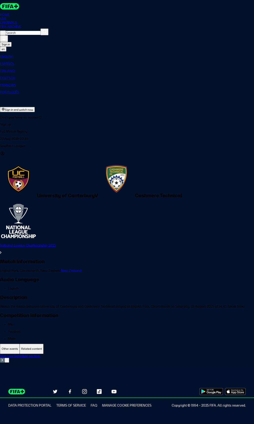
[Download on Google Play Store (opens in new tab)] (211, 391)
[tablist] (127, 349)
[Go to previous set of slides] (2, 360)
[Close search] (3, 32)
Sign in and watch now (17, 109)
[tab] (10, 349)
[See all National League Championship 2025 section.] (127, 248)
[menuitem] (127, 57)
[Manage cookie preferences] (126, 405)
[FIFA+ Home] (9, 6)
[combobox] (23, 33)
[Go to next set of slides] (7, 360)
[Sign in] (4, 38)
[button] (127, 124)
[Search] (44, 32)
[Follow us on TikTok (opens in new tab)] (99, 391)
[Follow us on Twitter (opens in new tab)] (55, 391)
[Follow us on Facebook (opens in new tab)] (69, 391)
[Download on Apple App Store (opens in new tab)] (235, 391)
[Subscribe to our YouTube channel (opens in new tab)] (114, 391)
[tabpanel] (127, 364)
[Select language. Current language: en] (3, 49)
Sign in (6, 44)
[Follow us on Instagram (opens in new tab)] (84, 391)
